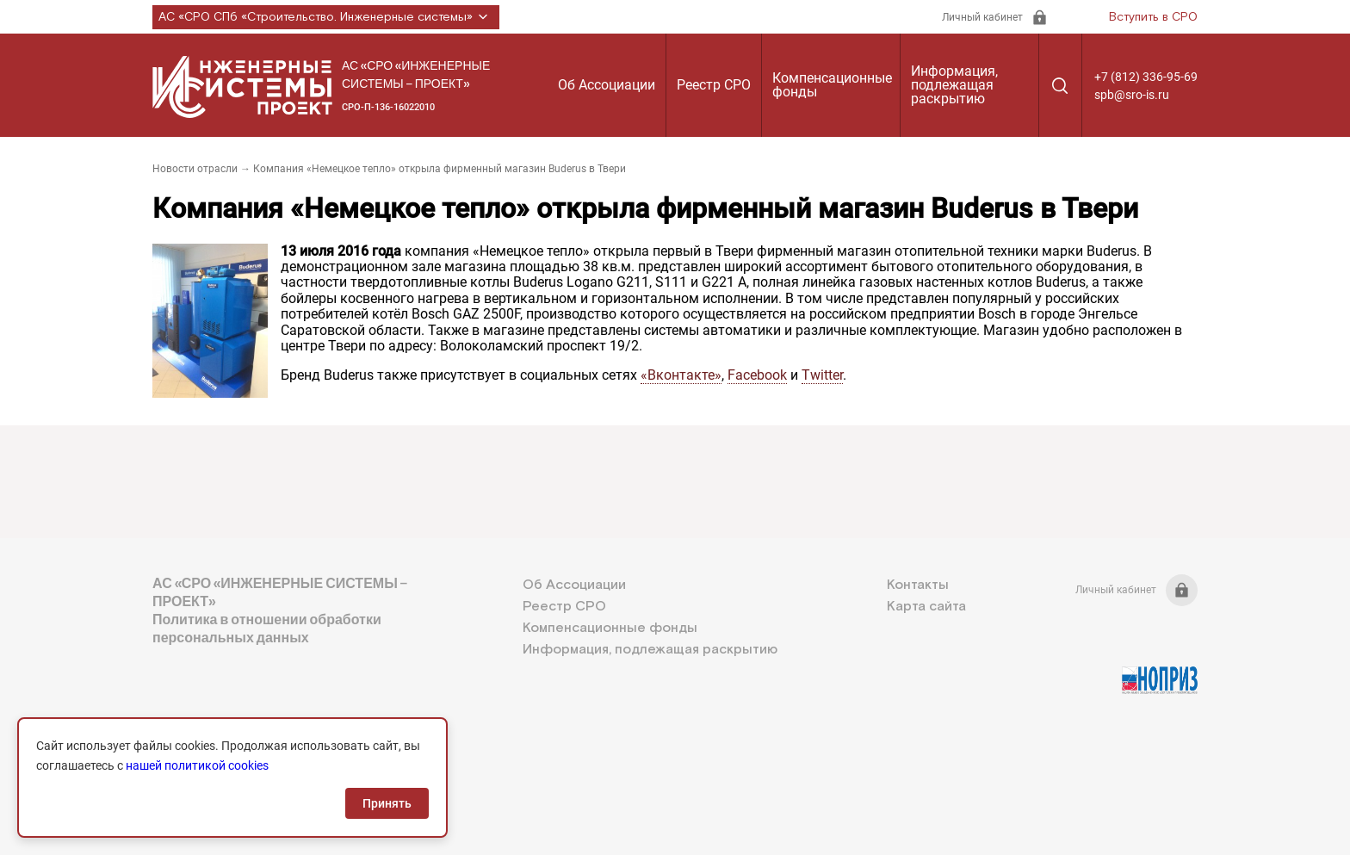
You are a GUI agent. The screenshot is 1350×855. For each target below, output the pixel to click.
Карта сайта (926, 607)
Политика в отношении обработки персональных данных (266, 628)
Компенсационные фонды (832, 85)
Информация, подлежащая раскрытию (954, 85)
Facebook (757, 375)
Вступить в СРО (1153, 17)
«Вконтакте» (681, 375)
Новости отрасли (195, 169)
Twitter (822, 375)
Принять (387, 803)
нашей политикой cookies (197, 765)
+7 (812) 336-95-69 (1146, 77)
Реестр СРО (714, 85)
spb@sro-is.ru (1131, 95)
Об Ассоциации (606, 85)
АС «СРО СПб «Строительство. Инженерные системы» (325, 17)
